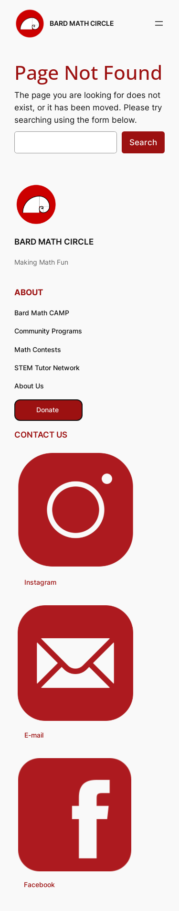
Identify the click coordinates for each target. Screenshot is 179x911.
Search (143, 142)
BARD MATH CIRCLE (82, 23)
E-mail (33, 735)
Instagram (40, 582)
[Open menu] (159, 23)
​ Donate (48, 410)
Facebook (39, 884)
